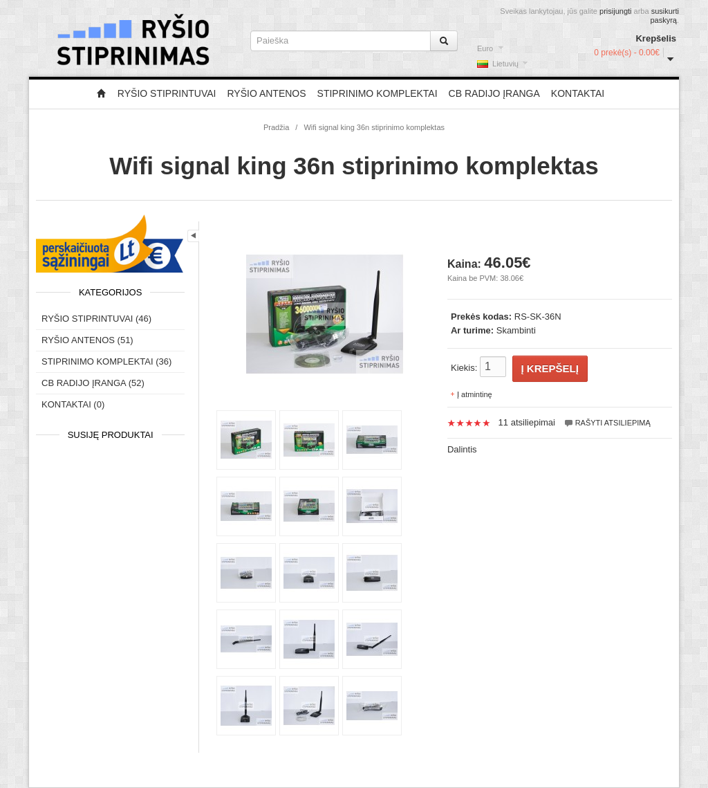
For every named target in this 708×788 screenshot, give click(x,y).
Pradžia (276, 127)
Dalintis (462, 449)
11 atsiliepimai (527, 422)
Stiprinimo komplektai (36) (106, 361)
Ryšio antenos (266, 93)
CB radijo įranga (494, 93)
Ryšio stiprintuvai (167, 93)
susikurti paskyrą (664, 15)
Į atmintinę (474, 394)
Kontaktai (577, 93)
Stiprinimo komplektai (377, 93)
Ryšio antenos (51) (87, 340)
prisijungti (615, 11)
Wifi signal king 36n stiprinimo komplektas (374, 127)
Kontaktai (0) (72, 404)
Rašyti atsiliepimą (607, 423)
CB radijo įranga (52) (93, 383)
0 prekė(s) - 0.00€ (627, 52)
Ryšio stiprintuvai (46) (96, 318)
